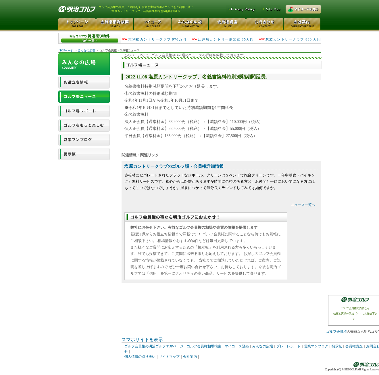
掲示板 (337, 346)
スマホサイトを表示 (142, 339)
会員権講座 (354, 346)
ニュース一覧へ (303, 205)
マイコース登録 (237, 346)
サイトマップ (169, 357)
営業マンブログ (316, 346)
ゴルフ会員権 (336, 332)
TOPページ (67, 50)
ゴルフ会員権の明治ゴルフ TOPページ (153, 346)
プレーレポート (288, 346)
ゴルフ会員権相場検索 (204, 346)
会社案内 (190, 357)
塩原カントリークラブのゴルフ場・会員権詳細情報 (174, 166)
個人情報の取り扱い (139, 357)
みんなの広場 (86, 50)
